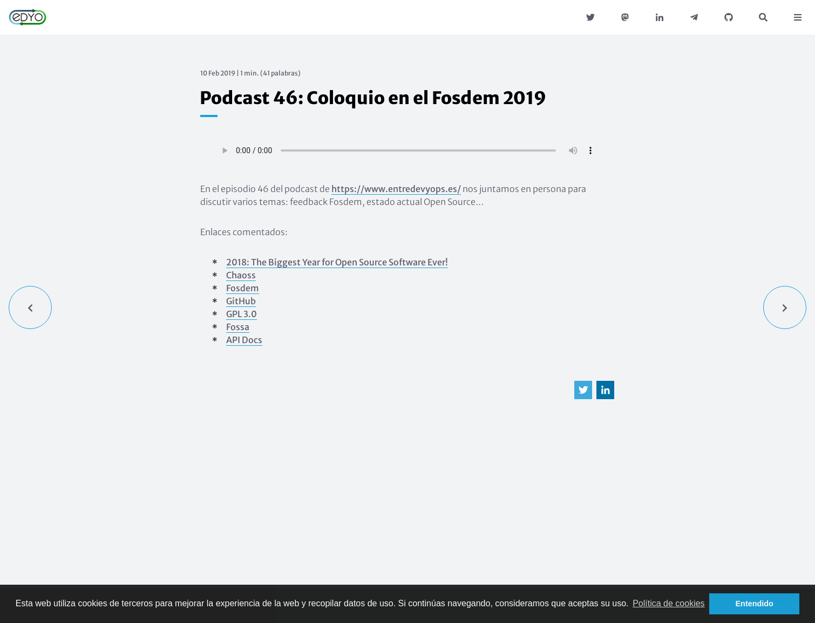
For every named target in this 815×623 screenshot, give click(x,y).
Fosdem (242, 288)
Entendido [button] (754, 603)
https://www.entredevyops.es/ (396, 188)
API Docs (244, 339)
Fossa (237, 326)
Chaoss (241, 275)
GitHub (241, 301)
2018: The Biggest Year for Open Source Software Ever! (337, 262)
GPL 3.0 (241, 314)
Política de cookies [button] (668, 603)
